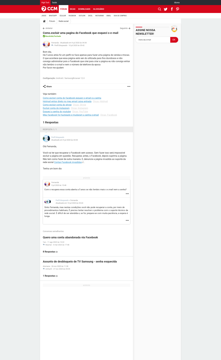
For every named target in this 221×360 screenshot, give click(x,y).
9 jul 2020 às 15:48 (58, 185)
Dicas (72, 9)
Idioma (177, 2)
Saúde (54, 2)
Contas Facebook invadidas (68, 162)
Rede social (63, 21)
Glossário (98, 9)
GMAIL (108, 16)
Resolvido (49, 36)
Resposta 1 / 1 (50, 129)
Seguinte (124, 28)
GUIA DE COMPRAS (120, 16)
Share (49, 86)
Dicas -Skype (79, 104)
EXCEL (90, 16)
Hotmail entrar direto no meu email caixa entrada (67, 101)
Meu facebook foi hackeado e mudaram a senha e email (71, 115)
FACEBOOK (72, 16)
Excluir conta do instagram (56, 108)
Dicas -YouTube (80, 111)
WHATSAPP (53, 16)
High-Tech (45, 2)
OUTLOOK (82, 16)
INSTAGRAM (99, 16)
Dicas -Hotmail (100, 101)
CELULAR (63, 16)
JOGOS (43, 16)
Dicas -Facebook (108, 115)
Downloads (84, 9)
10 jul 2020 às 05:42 (76, 45)
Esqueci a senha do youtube (57, 111)
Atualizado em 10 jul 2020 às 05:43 (69, 203)
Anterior (49, 28)
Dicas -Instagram (79, 108)
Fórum (63, 9)
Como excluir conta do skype (57, 104)
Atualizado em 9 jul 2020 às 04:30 (64, 140)
